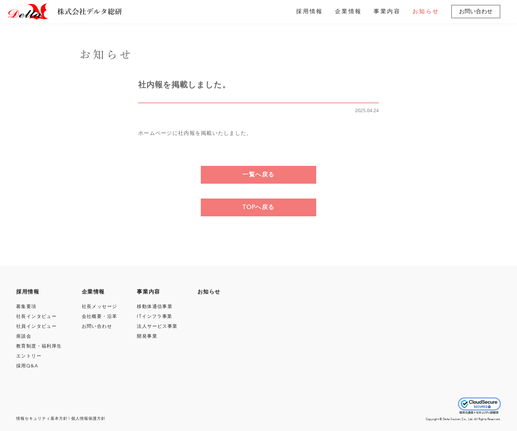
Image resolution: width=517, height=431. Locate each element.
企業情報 (348, 11)
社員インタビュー (36, 326)
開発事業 (147, 336)
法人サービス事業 (157, 326)
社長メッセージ (99, 306)
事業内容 (387, 11)
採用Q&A (27, 366)
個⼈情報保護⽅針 (88, 418)
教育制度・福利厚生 (39, 346)
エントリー (29, 356)
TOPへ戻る (258, 207)
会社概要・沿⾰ (99, 316)
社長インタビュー (36, 316)
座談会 (23, 336)
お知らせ (426, 11)
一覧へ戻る (258, 174)
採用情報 (309, 11)
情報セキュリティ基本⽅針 (42, 418)
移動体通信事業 (154, 306)
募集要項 (26, 306)
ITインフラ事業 (154, 316)
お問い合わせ (476, 11)
